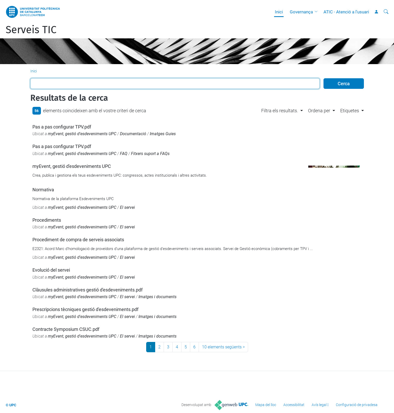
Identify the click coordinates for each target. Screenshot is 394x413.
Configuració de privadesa (357, 405)
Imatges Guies (163, 133)
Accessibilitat (293, 405)
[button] (317, 11)
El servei (127, 207)
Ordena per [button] (319, 110)
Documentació (133, 133)
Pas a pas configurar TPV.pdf (61, 127)
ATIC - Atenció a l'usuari (346, 11)
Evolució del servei (51, 270)
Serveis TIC (31, 30)
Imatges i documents (157, 296)
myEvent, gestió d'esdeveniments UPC (82, 133)
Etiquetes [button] (349, 110)
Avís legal (319, 405)
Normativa (43, 189)
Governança (301, 11)
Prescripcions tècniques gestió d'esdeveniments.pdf (85, 309)
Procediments (46, 220)
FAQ (123, 153)
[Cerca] (386, 12)
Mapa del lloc (265, 405)
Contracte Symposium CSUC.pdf (65, 329)
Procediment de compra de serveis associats (78, 239)
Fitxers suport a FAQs (150, 153)
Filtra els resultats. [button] (279, 110)
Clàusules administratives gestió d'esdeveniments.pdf (87, 289)
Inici (279, 11)
